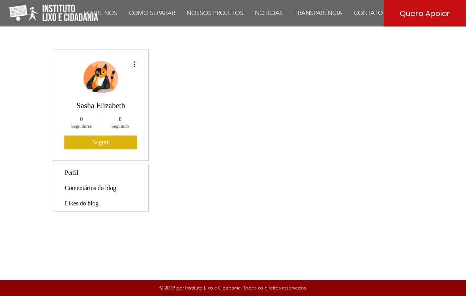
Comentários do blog (90, 188)
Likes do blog (81, 203)
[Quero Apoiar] (425, 13)
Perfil (72, 172)
